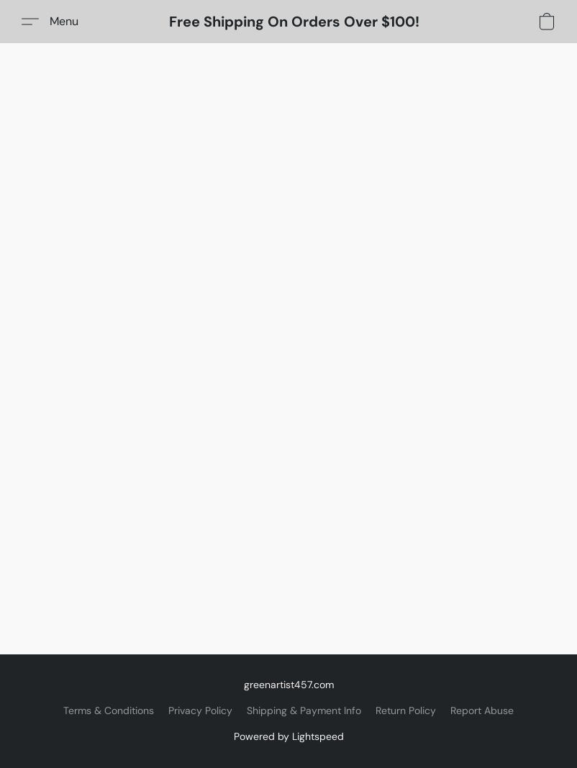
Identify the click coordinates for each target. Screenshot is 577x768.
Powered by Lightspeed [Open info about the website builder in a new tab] (289, 736)
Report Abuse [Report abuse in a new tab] (482, 710)
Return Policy (406, 710)
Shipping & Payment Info (304, 710)
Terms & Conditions (108, 710)
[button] (294, 21)
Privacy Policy (200, 710)
